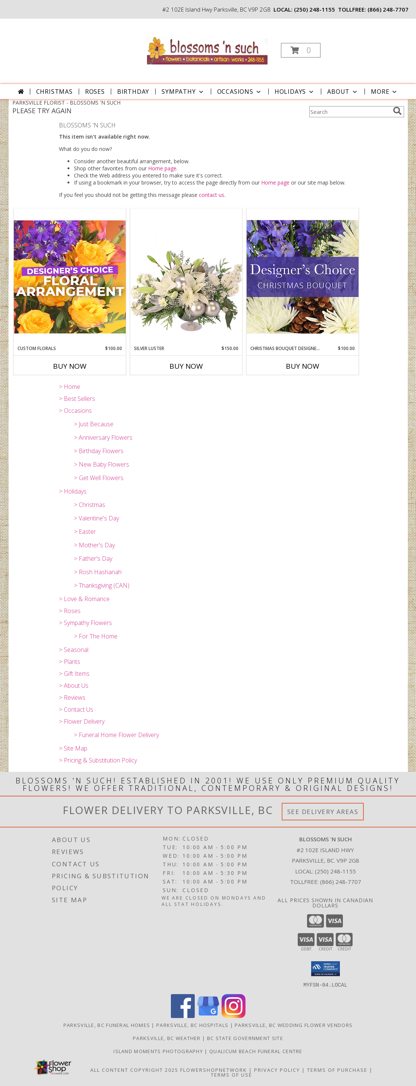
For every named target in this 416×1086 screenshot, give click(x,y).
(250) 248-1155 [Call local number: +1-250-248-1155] (314, 9)
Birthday (133, 91)
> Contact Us (76, 709)
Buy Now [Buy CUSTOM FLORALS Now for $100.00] (70, 366)
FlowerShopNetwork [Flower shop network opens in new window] (213, 1069)
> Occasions (75, 410)
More (384, 91)
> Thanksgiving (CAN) (101, 585)
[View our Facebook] (183, 1015)
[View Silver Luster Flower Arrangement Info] (186, 277)
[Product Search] (350, 111)
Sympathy (183, 91)
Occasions (239, 91)
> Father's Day (93, 558)
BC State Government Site (245, 1037)
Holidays (295, 91)
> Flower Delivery (81, 721)
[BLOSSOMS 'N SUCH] (207, 48)
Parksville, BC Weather (167, 1037)
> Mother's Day (94, 545)
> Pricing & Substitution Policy (98, 760)
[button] (300, 50)
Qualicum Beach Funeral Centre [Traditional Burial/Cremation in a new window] (256, 1051)
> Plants (69, 662)
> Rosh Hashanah (98, 572)
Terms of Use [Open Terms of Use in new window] (231, 1074)
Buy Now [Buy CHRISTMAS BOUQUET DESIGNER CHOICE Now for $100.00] (302, 366)
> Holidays (73, 491)
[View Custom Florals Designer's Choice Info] (70, 276)
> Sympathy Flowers (85, 623)
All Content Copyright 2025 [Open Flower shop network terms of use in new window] (134, 1069)
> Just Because (93, 424)
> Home (69, 387)
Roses (95, 91)
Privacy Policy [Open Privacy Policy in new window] (277, 1069)
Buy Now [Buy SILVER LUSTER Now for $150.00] (186, 366)
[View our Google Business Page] (208, 1015)
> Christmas (89, 505)
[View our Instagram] (233, 1015)
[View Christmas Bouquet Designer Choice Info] (303, 276)
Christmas (54, 91)
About (343, 91)
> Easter (85, 531)
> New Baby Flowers (101, 464)
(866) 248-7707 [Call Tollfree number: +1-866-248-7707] (340, 881)
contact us (211, 194)
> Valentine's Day (96, 518)
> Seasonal (73, 650)
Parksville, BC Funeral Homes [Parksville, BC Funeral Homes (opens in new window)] (106, 1024)
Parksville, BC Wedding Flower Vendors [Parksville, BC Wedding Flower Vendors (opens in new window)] (294, 1024)
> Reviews (72, 697)
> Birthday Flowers (98, 451)
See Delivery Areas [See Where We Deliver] (323, 811)
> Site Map (73, 748)
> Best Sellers (77, 399)
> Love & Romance (84, 599)
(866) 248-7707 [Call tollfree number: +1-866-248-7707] (388, 9)
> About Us (73, 685)
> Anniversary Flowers (103, 437)
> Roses (70, 611)
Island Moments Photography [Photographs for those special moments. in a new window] (158, 1051)
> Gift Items (74, 673)
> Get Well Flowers (98, 478)
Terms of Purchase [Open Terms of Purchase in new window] (337, 1069)
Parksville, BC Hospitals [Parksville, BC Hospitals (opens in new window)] (192, 1024)
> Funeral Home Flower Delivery (116, 735)
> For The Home (96, 636)
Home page (162, 168)
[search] (397, 110)
